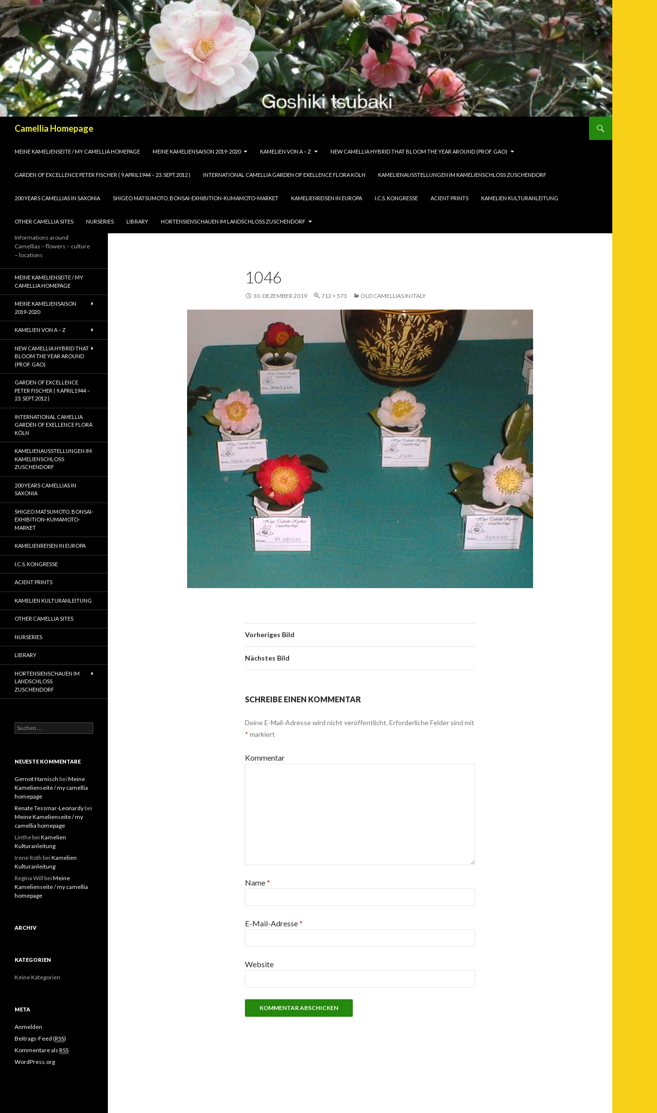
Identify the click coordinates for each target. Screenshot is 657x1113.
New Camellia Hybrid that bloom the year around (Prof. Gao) (418, 151)
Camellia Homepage (54, 128)
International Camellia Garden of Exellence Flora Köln (284, 175)
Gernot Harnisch (36, 779)
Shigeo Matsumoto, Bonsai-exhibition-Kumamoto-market (195, 198)
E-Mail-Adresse (274, 923)
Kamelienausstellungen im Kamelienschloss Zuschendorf (462, 175)
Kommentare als (42, 1050)
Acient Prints (449, 198)
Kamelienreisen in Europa (326, 198)
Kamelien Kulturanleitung (519, 198)
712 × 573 (334, 295)
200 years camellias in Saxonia (57, 198)
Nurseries (100, 221)
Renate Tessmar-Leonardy (49, 808)
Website (259, 964)
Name (257, 882)
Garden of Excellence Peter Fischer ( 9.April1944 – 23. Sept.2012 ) (102, 175)
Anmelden (28, 1026)
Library (137, 221)
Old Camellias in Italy (393, 295)
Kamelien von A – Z (285, 151)
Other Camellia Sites (44, 221)
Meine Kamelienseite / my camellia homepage (77, 151)
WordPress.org (35, 1061)
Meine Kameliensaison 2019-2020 (197, 151)
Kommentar (265, 757)
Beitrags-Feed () (40, 1039)
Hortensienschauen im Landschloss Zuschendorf (233, 221)
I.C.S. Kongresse (396, 198)
